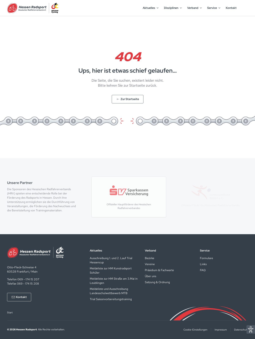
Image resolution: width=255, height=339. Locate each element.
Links (203, 264)
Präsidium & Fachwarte (159, 270)
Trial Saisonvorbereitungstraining (111, 299)
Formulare (206, 258)
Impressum (221, 329)
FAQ (203, 270)
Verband (150, 250)
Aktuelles (96, 250)
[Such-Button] (243, 8)
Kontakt (231, 8)
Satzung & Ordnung (157, 282)
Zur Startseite (127, 99)
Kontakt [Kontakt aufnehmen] (19, 297)
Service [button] (213, 8)
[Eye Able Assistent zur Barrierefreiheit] (250, 329)
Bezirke (149, 258)
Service (205, 250)
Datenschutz (241, 329)
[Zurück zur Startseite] (32, 8)
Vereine (150, 264)
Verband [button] (194, 8)
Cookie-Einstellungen (195, 329)
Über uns (150, 276)
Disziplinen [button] (173, 8)
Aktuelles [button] (151, 8)
